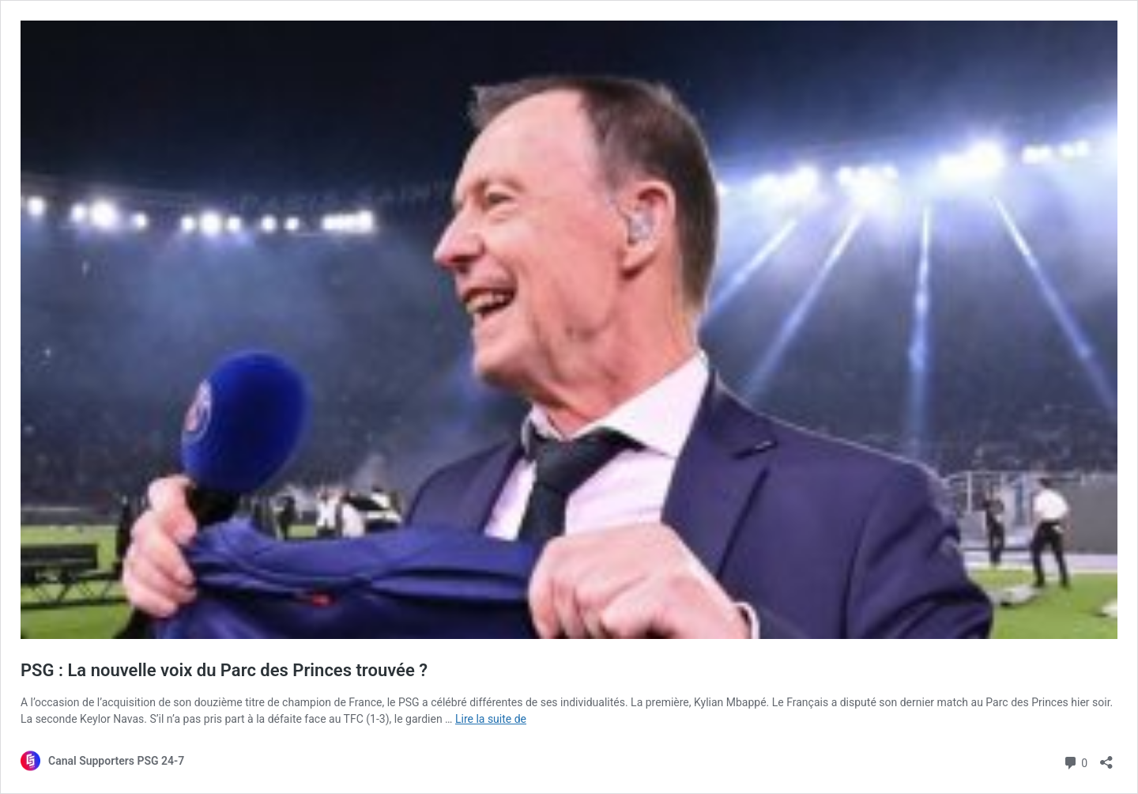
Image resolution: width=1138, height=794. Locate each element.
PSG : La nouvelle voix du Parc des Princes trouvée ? (224, 670)
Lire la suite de (490, 719)
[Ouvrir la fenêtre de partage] (1106, 757)
